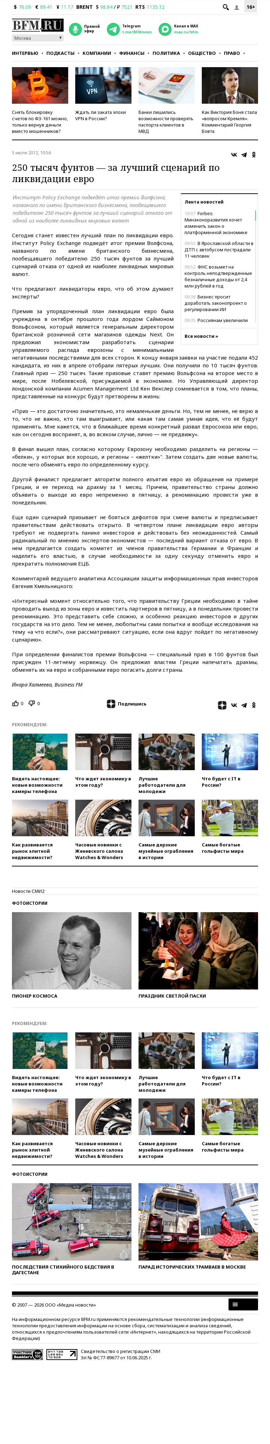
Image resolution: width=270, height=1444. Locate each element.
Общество (202, 53)
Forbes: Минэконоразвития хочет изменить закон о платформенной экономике (216, 223)
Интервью (25, 53)
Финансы (131, 53)
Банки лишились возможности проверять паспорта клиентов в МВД (166, 121)
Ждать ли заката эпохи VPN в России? (100, 115)
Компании (97, 53)
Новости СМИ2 (28, 891)
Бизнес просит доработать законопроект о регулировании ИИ (216, 303)
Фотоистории (29, 903)
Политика (166, 53)
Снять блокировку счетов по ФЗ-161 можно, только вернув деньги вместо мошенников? (40, 121)
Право (232, 53)
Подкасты (60, 53)
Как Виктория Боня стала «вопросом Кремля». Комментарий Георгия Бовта (229, 121)
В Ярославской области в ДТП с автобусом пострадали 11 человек (219, 249)
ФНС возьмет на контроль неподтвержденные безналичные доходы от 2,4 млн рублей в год (218, 276)
